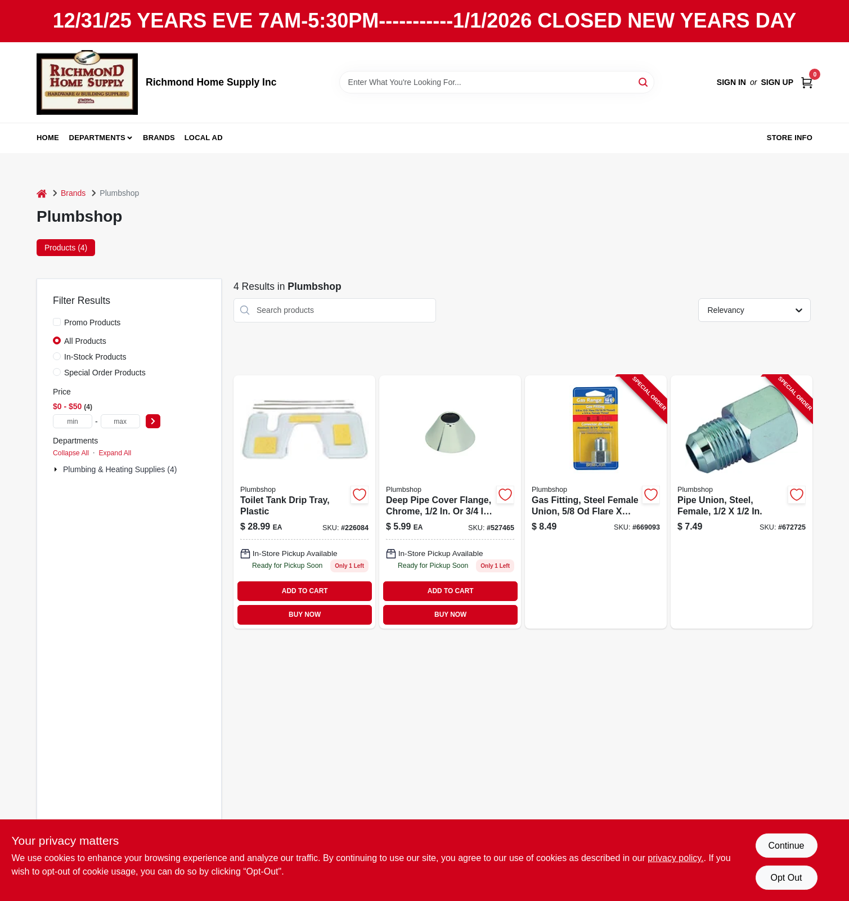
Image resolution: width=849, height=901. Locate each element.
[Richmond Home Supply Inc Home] (87, 82)
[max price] (120, 421)
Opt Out (786, 877)
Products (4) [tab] (65, 247)
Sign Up (777, 82)
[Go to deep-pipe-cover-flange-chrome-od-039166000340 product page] (450, 502)
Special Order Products (105, 372)
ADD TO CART (305, 591)
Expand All (114, 453)
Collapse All (71, 453)
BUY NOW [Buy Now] (305, 614)
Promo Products (92, 322)
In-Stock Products (95, 357)
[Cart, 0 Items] (806, 82)
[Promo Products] (57, 322)
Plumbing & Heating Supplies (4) (120, 469)
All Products (85, 341)
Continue (786, 845)
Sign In (731, 82)
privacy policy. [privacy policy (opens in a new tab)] (675, 858)
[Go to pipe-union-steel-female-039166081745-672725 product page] (741, 502)
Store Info (789, 137)
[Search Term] (496, 82)
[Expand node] (57, 469)
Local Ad (204, 137)
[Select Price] (153, 421)
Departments (97, 137)
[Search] (644, 81)
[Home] (42, 193)
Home (48, 137)
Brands (159, 137)
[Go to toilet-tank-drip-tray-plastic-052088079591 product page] (304, 502)
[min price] (72, 421)
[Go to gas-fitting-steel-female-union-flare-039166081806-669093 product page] (596, 502)
